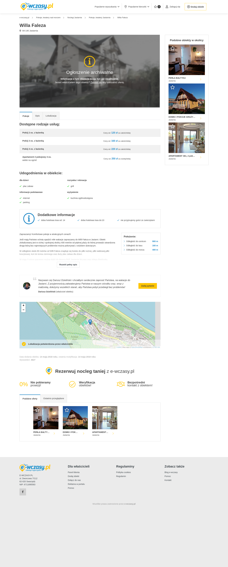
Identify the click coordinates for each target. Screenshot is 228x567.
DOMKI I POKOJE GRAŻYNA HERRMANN (71, 432)
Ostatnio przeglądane (53, 398)
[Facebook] (22, 491)
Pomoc (71, 488)
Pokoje (26, 116)
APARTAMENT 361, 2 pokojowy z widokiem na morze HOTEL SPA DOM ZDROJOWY (100, 432)
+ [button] (23, 306)
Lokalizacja (51, 115)
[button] (107, 6)
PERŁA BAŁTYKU (41, 432)
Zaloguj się (96, 82)
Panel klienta (74, 472)
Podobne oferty (30, 398)
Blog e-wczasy (171, 472)
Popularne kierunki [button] (136, 6)
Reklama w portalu (76, 484)
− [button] (23, 310)
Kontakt (168, 480)
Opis (37, 115)
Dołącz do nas (74, 480)
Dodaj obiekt (73, 476)
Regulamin (121, 476)
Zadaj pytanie (147, 286)
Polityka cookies (123, 472)
